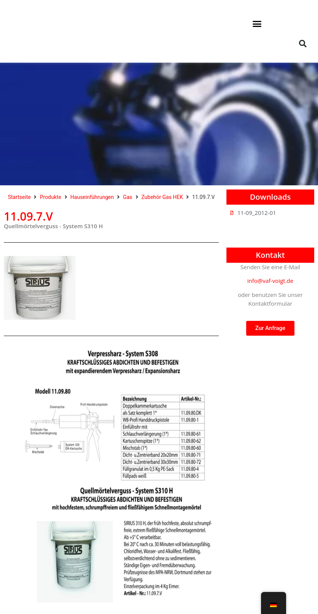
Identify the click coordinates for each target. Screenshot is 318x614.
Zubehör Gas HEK (162, 197)
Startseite (19, 197)
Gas (127, 197)
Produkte (50, 197)
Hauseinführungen (92, 197)
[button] (257, 24)
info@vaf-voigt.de (270, 280)
